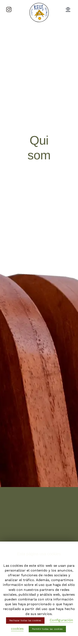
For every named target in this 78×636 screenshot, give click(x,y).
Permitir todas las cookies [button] (47, 629)
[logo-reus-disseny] (39, 4)
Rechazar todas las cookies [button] (25, 620)
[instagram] (8, 9)
